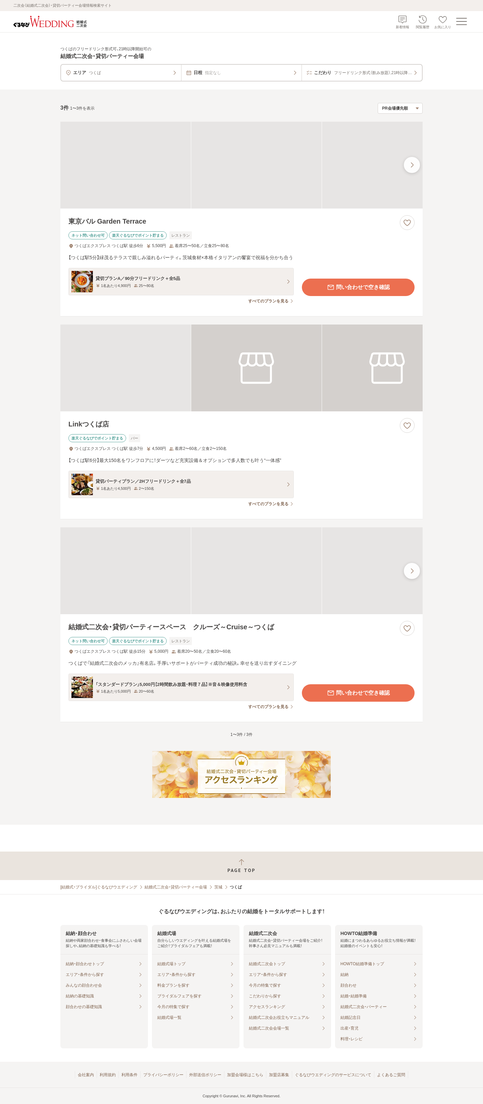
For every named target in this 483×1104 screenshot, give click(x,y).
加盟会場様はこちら (245, 1074)
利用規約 (108, 1074)
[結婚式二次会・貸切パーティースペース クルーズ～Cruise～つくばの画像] (241, 570)
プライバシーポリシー (163, 1074)
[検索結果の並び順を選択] (400, 108)
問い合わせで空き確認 (358, 287)
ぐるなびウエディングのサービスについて (333, 1074)
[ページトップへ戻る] (241, 866)
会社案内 (86, 1074)
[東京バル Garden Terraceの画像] (241, 165)
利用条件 (129, 1074)
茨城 (218, 887)
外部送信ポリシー (205, 1074)
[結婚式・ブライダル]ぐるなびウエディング (98, 887)
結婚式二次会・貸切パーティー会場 (176, 887)
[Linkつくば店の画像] (241, 368)
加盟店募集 (279, 1074)
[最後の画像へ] (412, 165)
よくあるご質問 (391, 1074)
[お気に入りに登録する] (407, 222)
